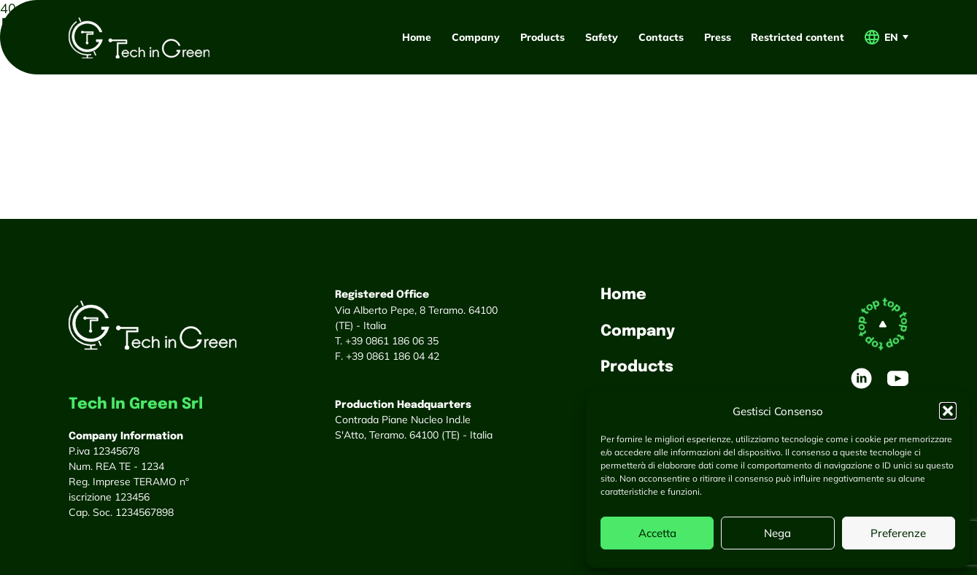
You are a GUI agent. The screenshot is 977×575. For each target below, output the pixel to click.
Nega (777, 533)
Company (476, 37)
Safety (601, 37)
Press (717, 37)
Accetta (657, 533)
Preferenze (898, 533)
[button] (948, 411)
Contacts (661, 37)
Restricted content (797, 37)
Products (542, 37)
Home (416, 37)
